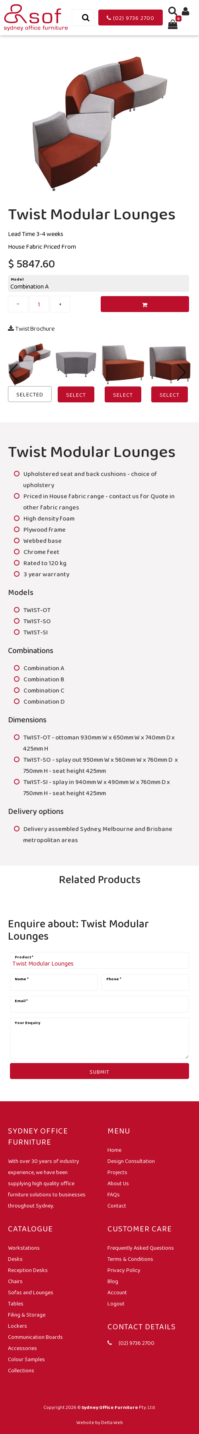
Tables (15, 1303)
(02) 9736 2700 (130, 18)
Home (114, 1150)
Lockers (17, 1326)
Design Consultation (131, 1161)
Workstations (24, 1248)
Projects (117, 1172)
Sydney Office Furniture (110, 1407)
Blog (112, 1281)
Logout (116, 1303)
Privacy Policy (123, 1270)
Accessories (22, 1348)
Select (76, 395)
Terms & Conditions (130, 1259)
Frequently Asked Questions (140, 1248)
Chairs (15, 1281)
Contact (116, 1206)
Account (117, 1292)
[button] (181, 372)
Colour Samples (26, 1359)
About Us (118, 1183)
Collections (21, 1370)
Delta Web (112, 1422)
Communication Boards (35, 1337)
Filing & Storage (26, 1315)
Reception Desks (28, 1270)
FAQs (113, 1194)
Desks (15, 1259)
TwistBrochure (31, 328)
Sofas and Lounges (30, 1292)
